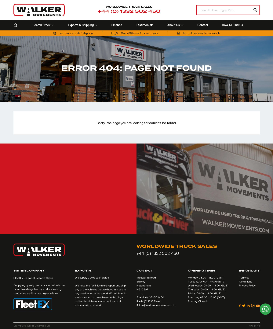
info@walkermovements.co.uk (157, 305)
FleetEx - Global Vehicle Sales (33, 278)
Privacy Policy (247, 285)
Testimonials (145, 25)
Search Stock (43, 25)
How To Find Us (232, 25)
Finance (116, 25)
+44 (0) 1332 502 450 (129, 11)
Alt (258, 325)
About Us (175, 25)
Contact (202, 25)
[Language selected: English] (257, 25)
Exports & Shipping (82, 25)
